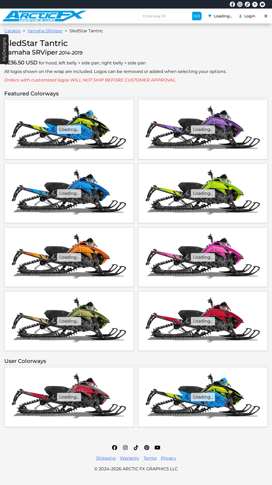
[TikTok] (136, 447)
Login (247, 16)
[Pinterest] (146, 447)
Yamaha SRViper (45, 30)
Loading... (220, 16)
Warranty (129, 458)
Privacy (168, 458)
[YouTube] (157, 447)
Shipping (106, 458)
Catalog (12, 30)
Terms (150, 458)
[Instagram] (125, 447)
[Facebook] (114, 447)
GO (197, 16)
